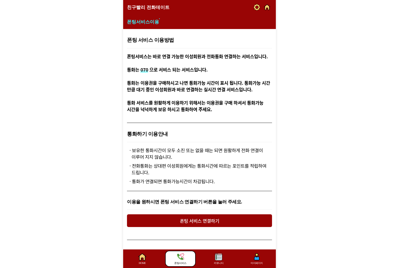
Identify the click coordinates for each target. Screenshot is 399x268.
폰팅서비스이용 (143, 21)
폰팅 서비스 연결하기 (199, 220)
